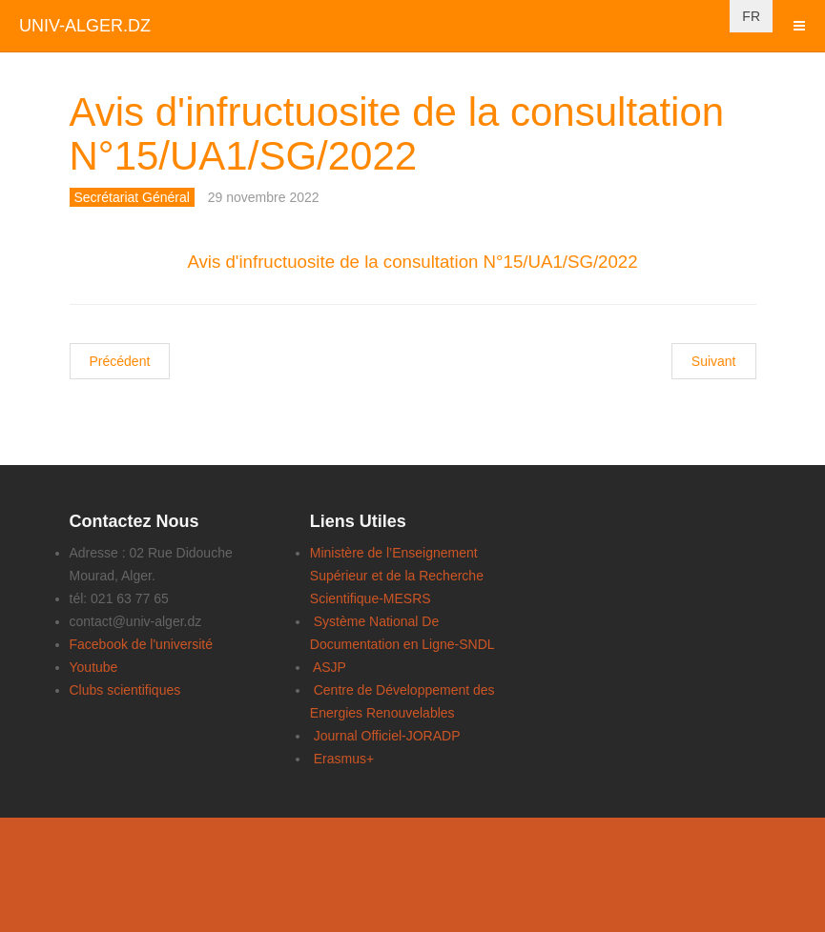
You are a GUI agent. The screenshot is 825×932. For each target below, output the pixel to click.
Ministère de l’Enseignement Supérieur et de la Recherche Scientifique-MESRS (397, 575)
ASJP (329, 667)
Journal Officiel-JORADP (387, 735)
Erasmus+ (344, 758)
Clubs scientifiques (125, 690)
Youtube (94, 667)
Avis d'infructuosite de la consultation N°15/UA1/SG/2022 (397, 134)
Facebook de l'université (142, 644)
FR (751, 16)
